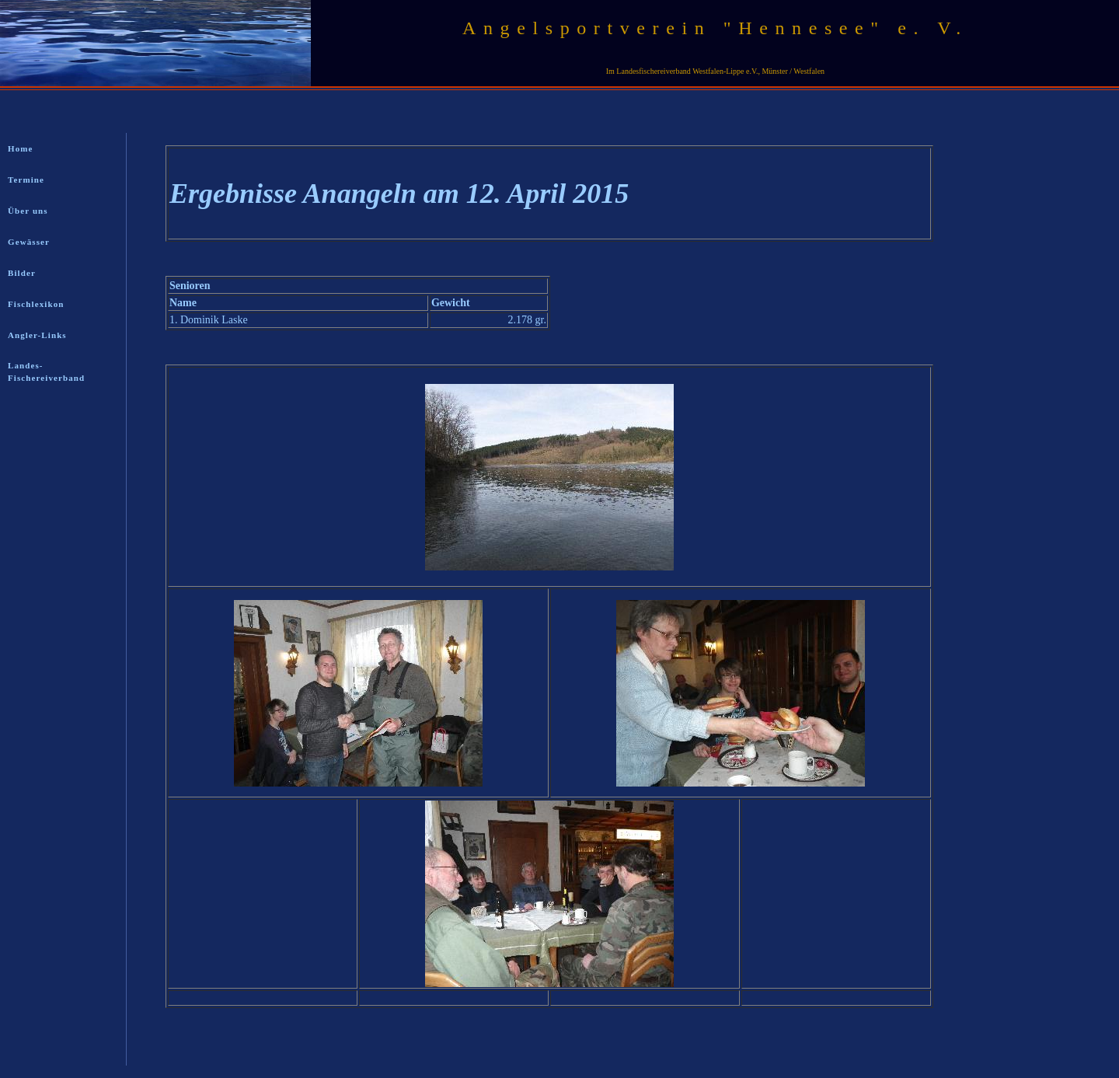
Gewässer (29, 241)
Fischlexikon (36, 304)
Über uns (28, 210)
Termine (26, 179)
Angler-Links (37, 335)
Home (20, 148)
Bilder (22, 272)
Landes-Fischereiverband (46, 371)
